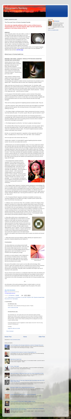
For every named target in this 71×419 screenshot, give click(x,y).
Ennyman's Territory (16, 8)
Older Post (42, 336)
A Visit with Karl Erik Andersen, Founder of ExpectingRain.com (23, 352)
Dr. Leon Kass (24, 297)
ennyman (29, 297)
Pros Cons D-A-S (8, 298)
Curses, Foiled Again (14, 366)
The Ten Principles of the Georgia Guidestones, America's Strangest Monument (26, 345)
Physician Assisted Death (39, 297)
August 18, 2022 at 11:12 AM (14, 328)
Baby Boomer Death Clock (15, 359)
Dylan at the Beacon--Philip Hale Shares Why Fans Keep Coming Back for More (27, 373)
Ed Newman (56, 21)
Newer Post (8, 336)
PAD (32, 297)
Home (25, 336)
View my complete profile (53, 30)
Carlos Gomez (11, 297)
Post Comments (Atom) (15, 339)
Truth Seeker (15, 298)
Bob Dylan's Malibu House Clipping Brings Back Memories (22, 387)
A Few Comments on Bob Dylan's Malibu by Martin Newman (22, 401)
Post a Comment (9, 331)
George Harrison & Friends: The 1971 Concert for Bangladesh (23, 394)
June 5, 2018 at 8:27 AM (13, 307)
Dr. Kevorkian (17, 297)
